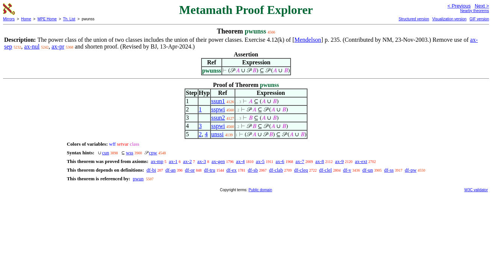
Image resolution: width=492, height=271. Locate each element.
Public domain (260, 190)
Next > (482, 6)
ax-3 (201, 161)
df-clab (276, 170)
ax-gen (218, 161)
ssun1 (218, 101)
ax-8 (319, 161)
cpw (153, 152)
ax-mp (157, 161)
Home (26, 19)
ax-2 (187, 161)
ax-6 (280, 161)
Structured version (413, 19)
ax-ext (361, 161)
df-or (190, 170)
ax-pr (57, 46)
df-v (347, 170)
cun (105, 152)
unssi (217, 134)
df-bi (151, 170)
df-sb (253, 170)
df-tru (209, 170)
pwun (138, 178)
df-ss (389, 170)
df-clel (325, 170)
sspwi (218, 109)
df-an (170, 170)
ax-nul (31, 46)
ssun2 (218, 117)
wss (129, 152)
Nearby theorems (474, 11)
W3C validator (476, 190)
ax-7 (299, 161)
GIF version (479, 19)
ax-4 (240, 161)
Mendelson (307, 40)
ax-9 (339, 161)
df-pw (410, 170)
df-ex (231, 170)
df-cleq (301, 170)
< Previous (459, 6)
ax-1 (173, 161)
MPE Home (47, 19)
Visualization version (449, 19)
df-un (367, 170)
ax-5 (260, 161)
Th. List (69, 19)
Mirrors (9, 19)
